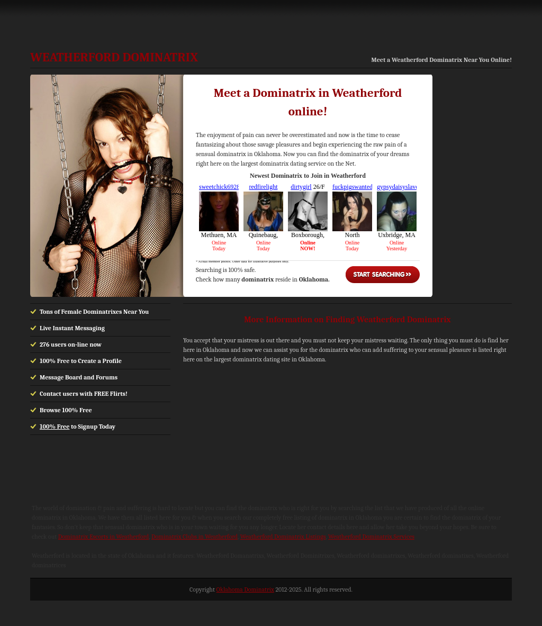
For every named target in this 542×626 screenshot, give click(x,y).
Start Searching (383, 274)
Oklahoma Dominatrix (245, 589)
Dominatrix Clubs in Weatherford (194, 536)
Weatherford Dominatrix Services (371, 536)
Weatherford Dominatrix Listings (283, 536)
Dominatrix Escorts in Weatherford (103, 536)
